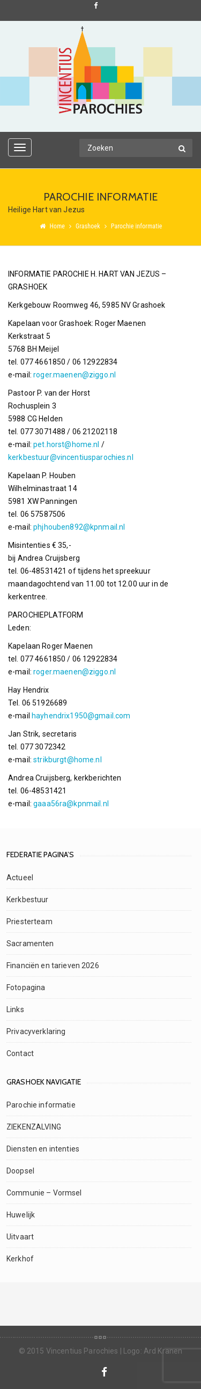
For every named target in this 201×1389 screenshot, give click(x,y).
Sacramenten (30, 943)
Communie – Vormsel (44, 1193)
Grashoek (88, 226)
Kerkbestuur (27, 899)
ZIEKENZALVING (33, 1127)
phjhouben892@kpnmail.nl (79, 527)
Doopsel (20, 1171)
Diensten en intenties (42, 1149)
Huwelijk (20, 1214)
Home (57, 226)
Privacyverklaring (35, 1031)
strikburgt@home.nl (67, 759)
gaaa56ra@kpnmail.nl (71, 803)
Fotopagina (25, 987)
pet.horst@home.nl (66, 444)
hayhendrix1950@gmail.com (81, 715)
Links (15, 1009)
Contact (20, 1053)
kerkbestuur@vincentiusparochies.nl (70, 457)
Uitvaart (20, 1236)
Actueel (19, 877)
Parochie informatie (41, 1105)
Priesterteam (29, 921)
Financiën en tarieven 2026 (52, 965)
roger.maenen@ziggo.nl (74, 374)
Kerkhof (20, 1258)
